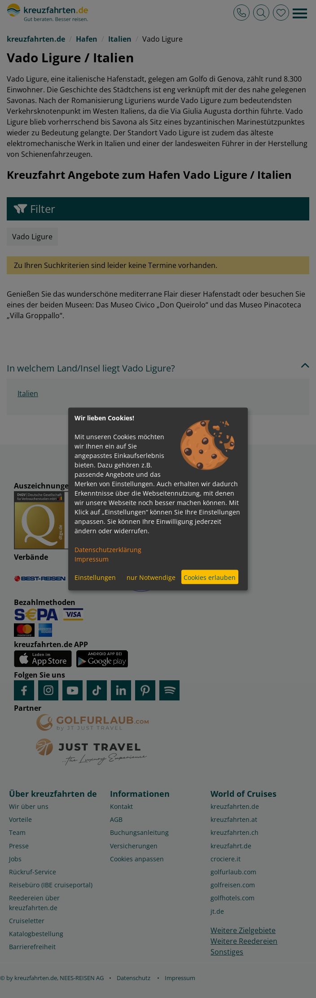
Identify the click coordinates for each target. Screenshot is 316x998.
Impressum (92, 559)
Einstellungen (95, 577)
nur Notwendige (151, 577)
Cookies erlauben (210, 577)
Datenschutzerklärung (108, 549)
